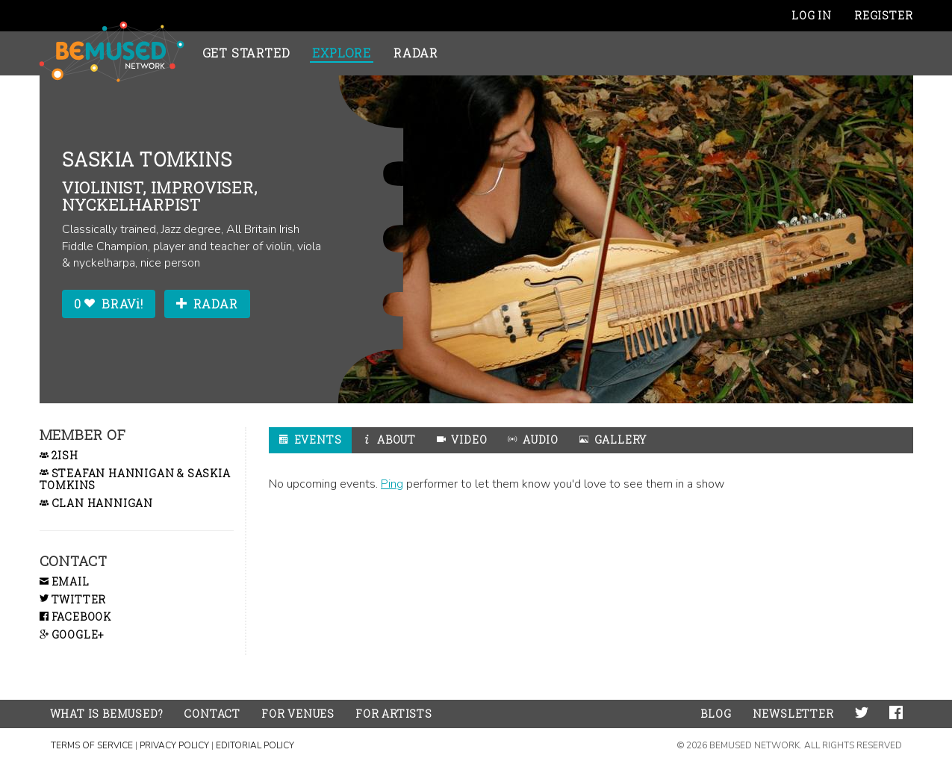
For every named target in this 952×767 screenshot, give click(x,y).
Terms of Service (92, 745)
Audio (533, 439)
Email (65, 581)
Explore (341, 52)
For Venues (298, 714)
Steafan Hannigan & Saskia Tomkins (135, 480)
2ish (59, 456)
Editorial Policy (255, 745)
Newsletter (793, 714)
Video (462, 439)
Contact (212, 714)
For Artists (393, 714)
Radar (415, 52)
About (389, 439)
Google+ (72, 634)
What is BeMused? (107, 714)
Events (310, 439)
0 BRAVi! (108, 303)
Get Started (246, 52)
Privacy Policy (174, 745)
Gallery (613, 439)
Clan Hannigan (96, 503)
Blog (715, 714)
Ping (392, 484)
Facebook (75, 616)
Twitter (73, 599)
